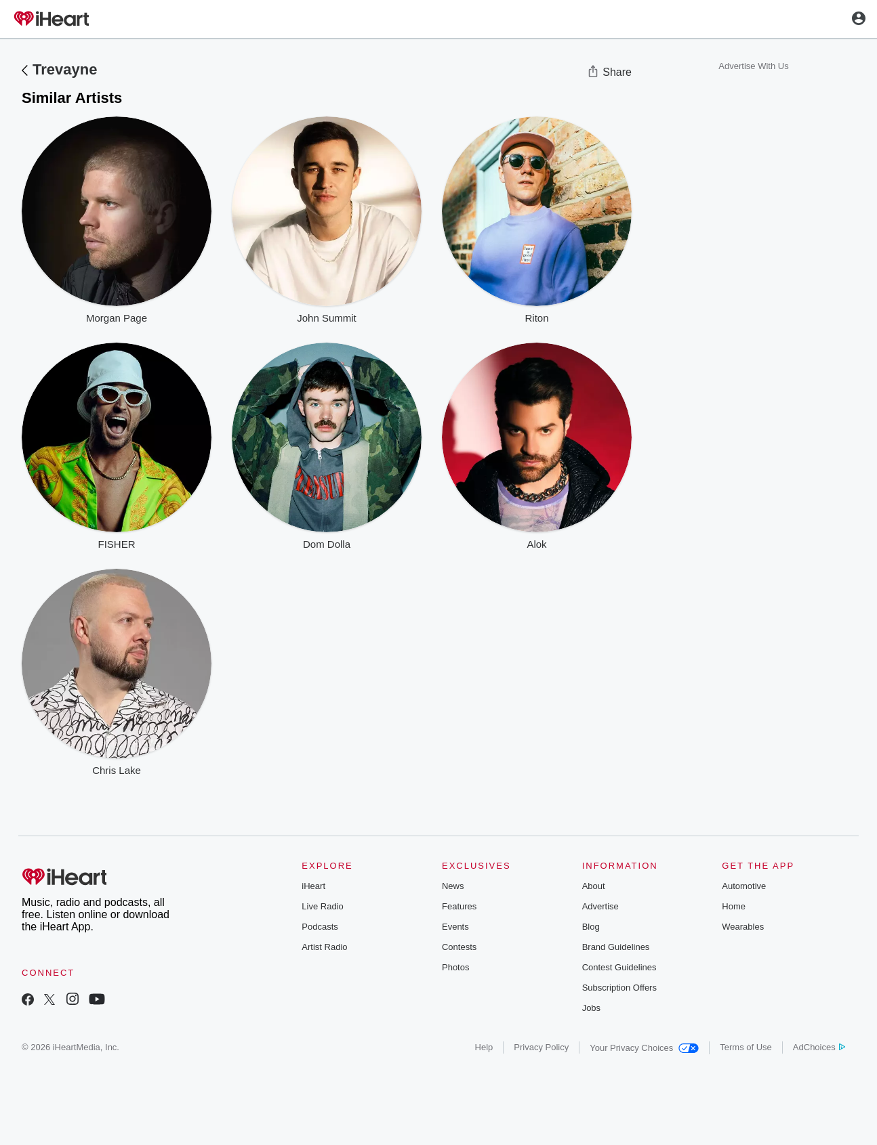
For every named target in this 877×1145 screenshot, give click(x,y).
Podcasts (320, 927)
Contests (459, 947)
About (593, 886)
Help (484, 1047)
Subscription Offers (619, 987)
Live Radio (322, 906)
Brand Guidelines (616, 947)
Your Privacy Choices (644, 1048)
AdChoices (819, 1047)
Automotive (744, 886)
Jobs (591, 1008)
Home (734, 906)
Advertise (600, 906)
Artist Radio (324, 947)
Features (459, 906)
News (453, 886)
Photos (455, 967)
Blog (591, 927)
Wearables (743, 927)
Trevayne (65, 69)
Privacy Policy (541, 1047)
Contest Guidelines (619, 967)
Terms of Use (746, 1047)
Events (455, 927)
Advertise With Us (753, 66)
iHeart (313, 886)
